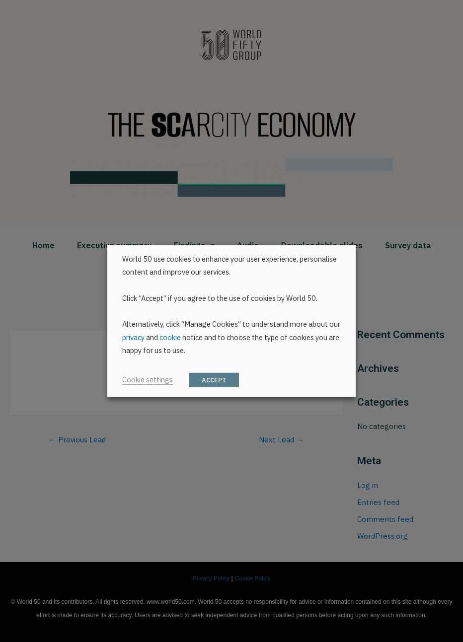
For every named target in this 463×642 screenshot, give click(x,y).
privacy (133, 337)
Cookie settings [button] (147, 379)
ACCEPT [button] (214, 380)
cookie (170, 337)
